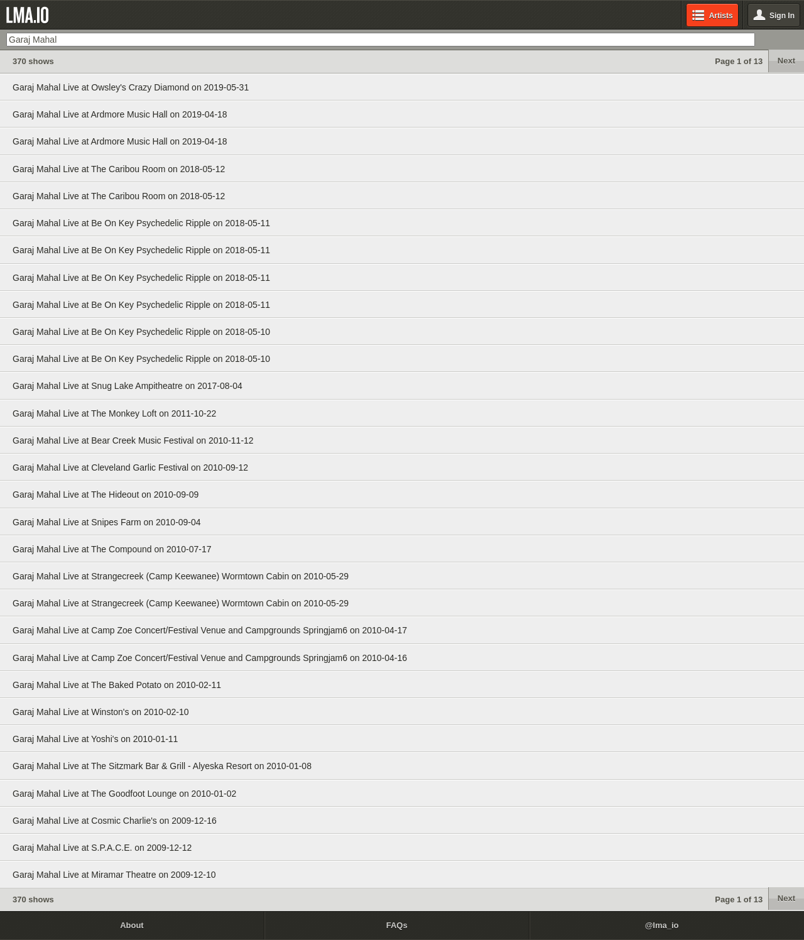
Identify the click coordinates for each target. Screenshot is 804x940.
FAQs (397, 925)
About (132, 925)
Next (786, 60)
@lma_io (662, 925)
